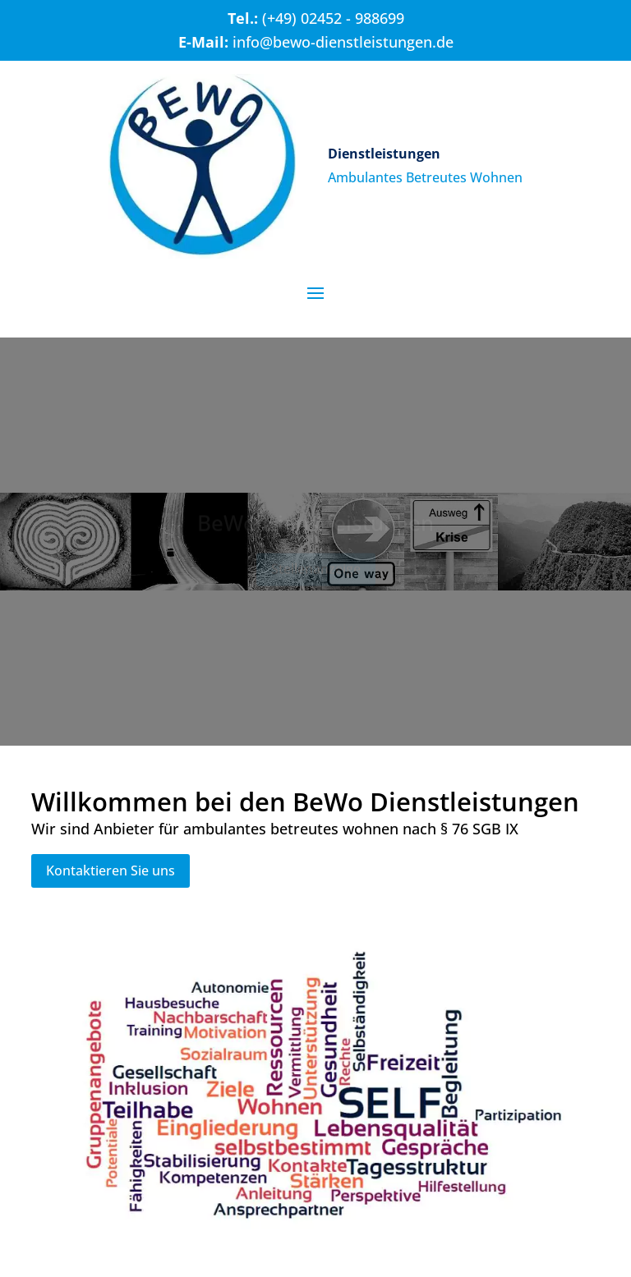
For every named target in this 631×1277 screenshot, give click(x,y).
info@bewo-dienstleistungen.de (343, 42)
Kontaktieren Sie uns (110, 870)
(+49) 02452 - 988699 (333, 18)
